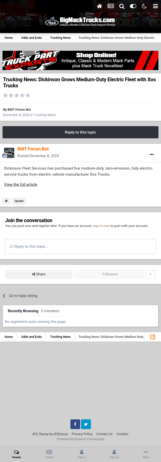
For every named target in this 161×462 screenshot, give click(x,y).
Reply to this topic (80, 132)
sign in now (101, 226)
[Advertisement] (80, 382)
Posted (38, 156)
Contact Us (104, 434)
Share (38, 274)
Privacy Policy (82, 434)
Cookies (122, 434)
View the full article (20, 184)
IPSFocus (61, 434)
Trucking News (45, 115)
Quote (19, 201)
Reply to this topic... (29, 246)
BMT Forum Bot (19, 109)
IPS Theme (41, 434)
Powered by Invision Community (81, 439)
